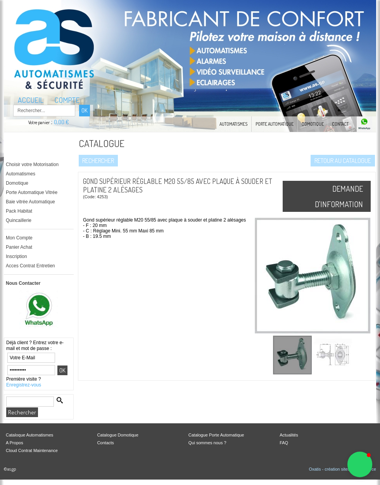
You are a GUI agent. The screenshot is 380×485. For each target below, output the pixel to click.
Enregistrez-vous (23, 385)
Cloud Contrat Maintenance (32, 450)
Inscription (16, 256)
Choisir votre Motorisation (32, 164)
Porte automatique (275, 124)
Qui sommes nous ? (207, 442)
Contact (340, 124)
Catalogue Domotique (117, 435)
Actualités (289, 435)
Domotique (313, 124)
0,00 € (61, 122)
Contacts (105, 442)
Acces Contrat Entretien (30, 265)
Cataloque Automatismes (29, 435)
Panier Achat (19, 247)
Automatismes (233, 124)
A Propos (14, 442)
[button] (359, 464)
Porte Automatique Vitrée (31, 192)
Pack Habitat (19, 211)
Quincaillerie (18, 220)
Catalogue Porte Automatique (216, 435)
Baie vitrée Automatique (30, 201)
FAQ (284, 442)
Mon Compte (19, 238)
